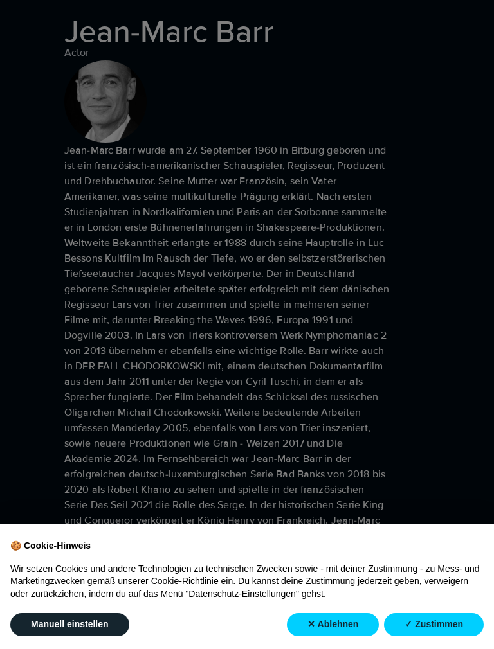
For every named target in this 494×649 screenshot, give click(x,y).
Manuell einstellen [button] (70, 624)
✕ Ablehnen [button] (332, 624)
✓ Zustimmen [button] (434, 624)
